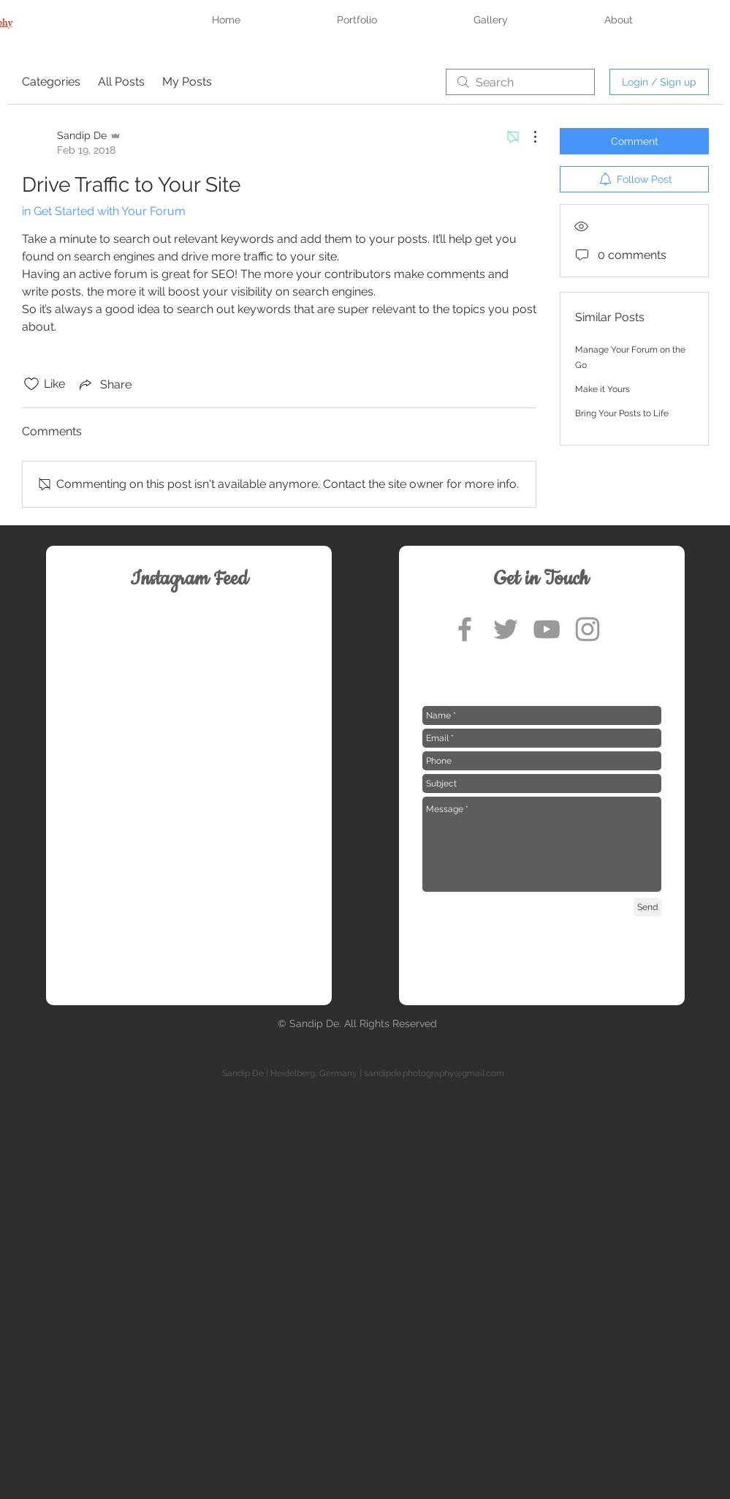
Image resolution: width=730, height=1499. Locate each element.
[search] (520, 82)
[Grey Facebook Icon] (465, 629)
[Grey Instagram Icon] (587, 629)
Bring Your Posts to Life (622, 413)
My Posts (187, 82)
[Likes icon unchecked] (31, 384)
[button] (395, 20)
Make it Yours (602, 389)
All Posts (121, 82)
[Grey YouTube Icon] (547, 629)
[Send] (647, 907)
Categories (51, 82)
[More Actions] (527, 137)
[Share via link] (104, 384)
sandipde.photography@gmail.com (434, 1073)
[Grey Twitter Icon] (506, 629)
